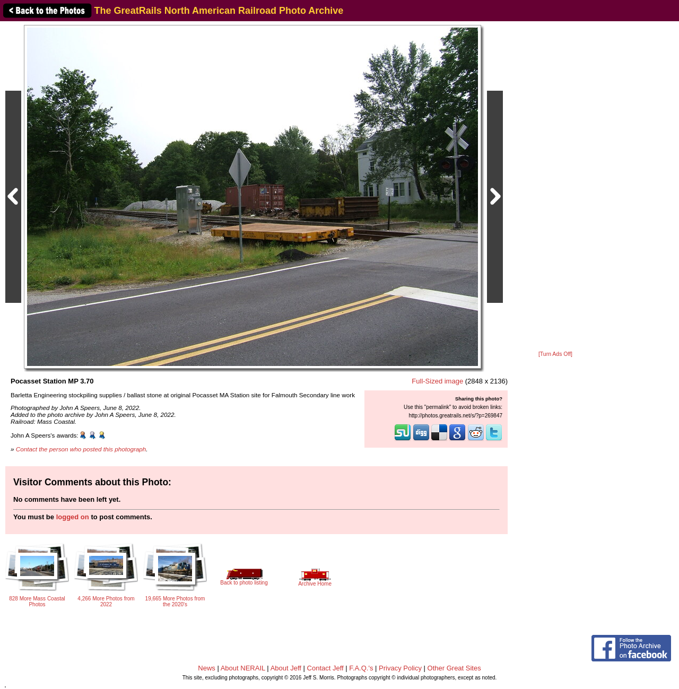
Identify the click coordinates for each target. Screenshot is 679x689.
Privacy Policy (400, 668)
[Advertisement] (555, 187)
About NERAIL (243, 668)
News (206, 668)
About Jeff (286, 668)
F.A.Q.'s (361, 668)
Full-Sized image (437, 381)
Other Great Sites (454, 668)
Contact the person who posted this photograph (81, 449)
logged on (72, 517)
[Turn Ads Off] (555, 354)
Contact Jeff (325, 668)
